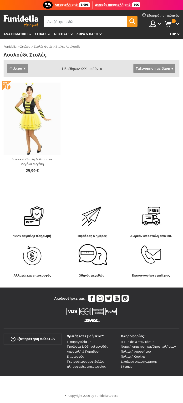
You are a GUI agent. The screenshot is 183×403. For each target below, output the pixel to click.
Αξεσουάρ (61, 34)
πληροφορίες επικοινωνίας (86, 366)
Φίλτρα (16, 68)
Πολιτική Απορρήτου (136, 351)
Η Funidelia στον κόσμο (137, 342)
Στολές (25, 46)
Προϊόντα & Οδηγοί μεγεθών (87, 346)
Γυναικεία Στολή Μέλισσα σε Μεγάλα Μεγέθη (32, 161)
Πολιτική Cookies (133, 356)
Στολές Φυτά (43, 46)
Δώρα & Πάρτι (87, 34)
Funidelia (10, 46)
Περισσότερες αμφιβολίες (85, 361)
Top (173, 34)
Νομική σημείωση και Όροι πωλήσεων (148, 346)
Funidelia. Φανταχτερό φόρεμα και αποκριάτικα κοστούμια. (21, 21)
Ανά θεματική (16, 34)
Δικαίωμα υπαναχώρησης (139, 361)
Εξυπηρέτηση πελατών (33, 338)
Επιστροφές (75, 356)
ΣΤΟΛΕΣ (40, 34)
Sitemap (126, 366)
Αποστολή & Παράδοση (84, 351)
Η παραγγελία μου (80, 342)
